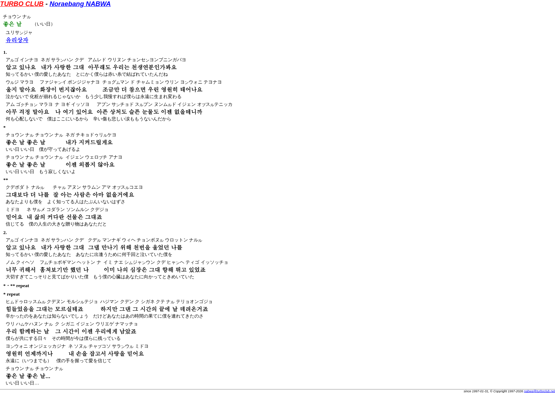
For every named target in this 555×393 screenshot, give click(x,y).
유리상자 (17, 40)
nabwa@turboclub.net (539, 391)
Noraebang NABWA (80, 3)
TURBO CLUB (22, 3)
